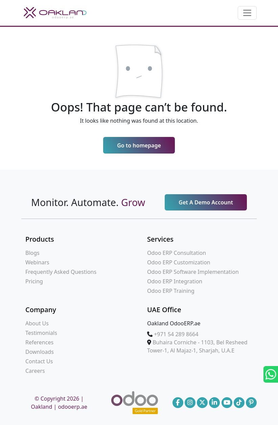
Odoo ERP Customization (178, 262)
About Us (37, 323)
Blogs (32, 253)
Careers (35, 371)
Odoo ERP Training (170, 291)
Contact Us (39, 361)
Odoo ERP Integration (174, 281)
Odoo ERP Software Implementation (193, 272)
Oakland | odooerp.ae (59, 406)
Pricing (34, 281)
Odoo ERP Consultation (176, 253)
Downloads (39, 352)
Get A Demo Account (206, 202)
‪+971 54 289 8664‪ (176, 334)
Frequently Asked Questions (60, 272)
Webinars (37, 262)
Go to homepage (139, 145)
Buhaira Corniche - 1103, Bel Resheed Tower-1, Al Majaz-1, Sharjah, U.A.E (197, 346)
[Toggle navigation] (247, 13)
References (39, 342)
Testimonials (41, 333)
